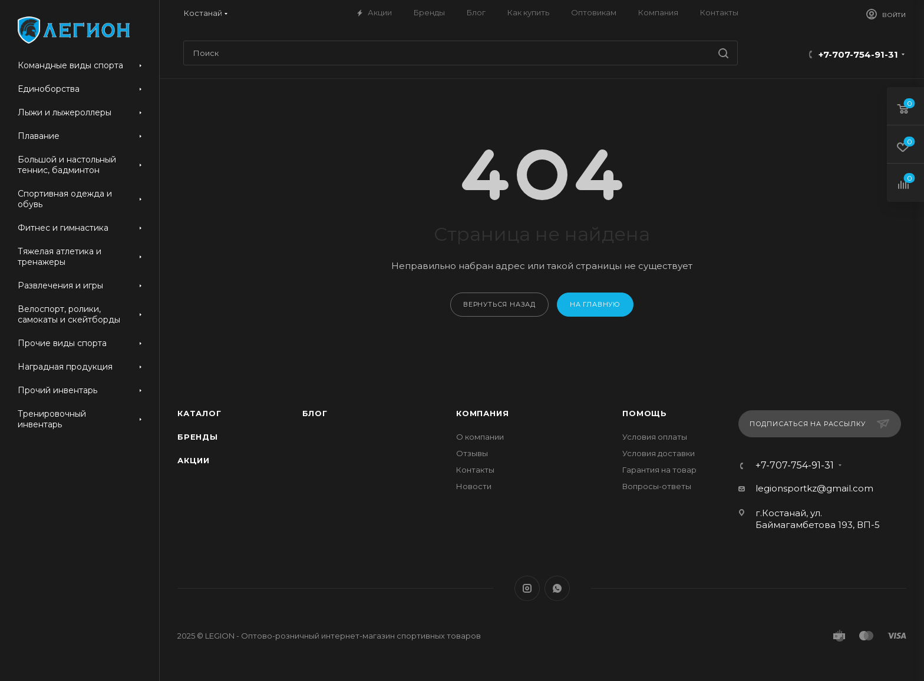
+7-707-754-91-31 (858, 54)
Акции (193, 460)
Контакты (475, 469)
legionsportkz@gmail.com (814, 488)
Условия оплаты (654, 436)
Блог (315, 413)
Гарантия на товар (659, 469)
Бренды (197, 436)
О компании (480, 436)
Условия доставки (658, 453)
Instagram (527, 588)
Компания (482, 413)
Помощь (644, 413)
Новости (473, 486)
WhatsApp (557, 588)
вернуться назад (499, 304)
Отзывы (472, 453)
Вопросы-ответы (656, 486)
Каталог (199, 413)
